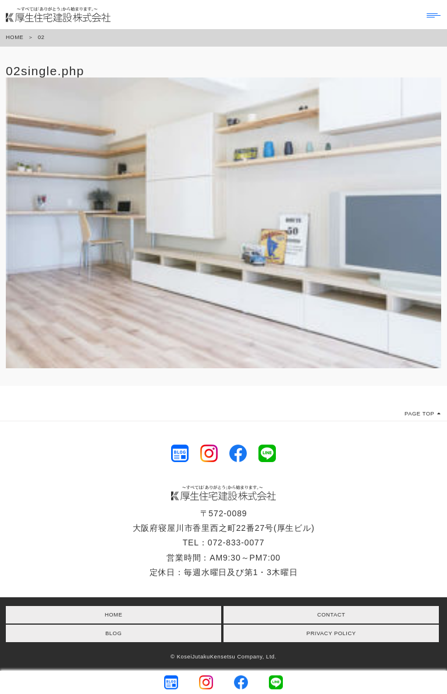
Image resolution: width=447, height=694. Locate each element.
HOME (14, 37)
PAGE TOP (423, 414)
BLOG (113, 633)
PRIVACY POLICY (331, 633)
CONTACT (331, 615)
